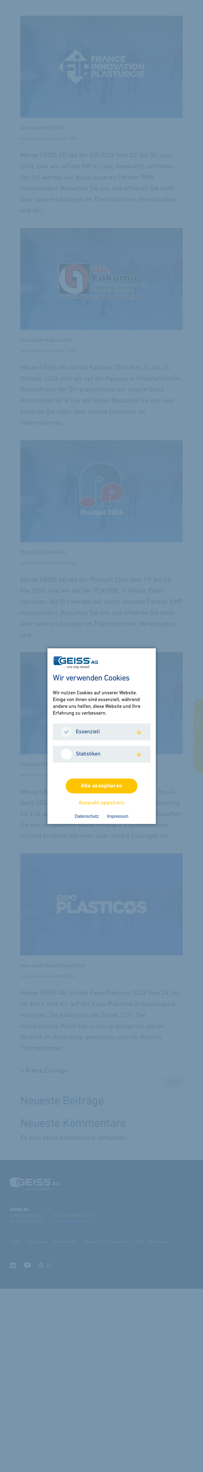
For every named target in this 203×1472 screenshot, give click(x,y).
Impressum (117, 816)
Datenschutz (87, 816)
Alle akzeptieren (101, 786)
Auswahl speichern (102, 803)
